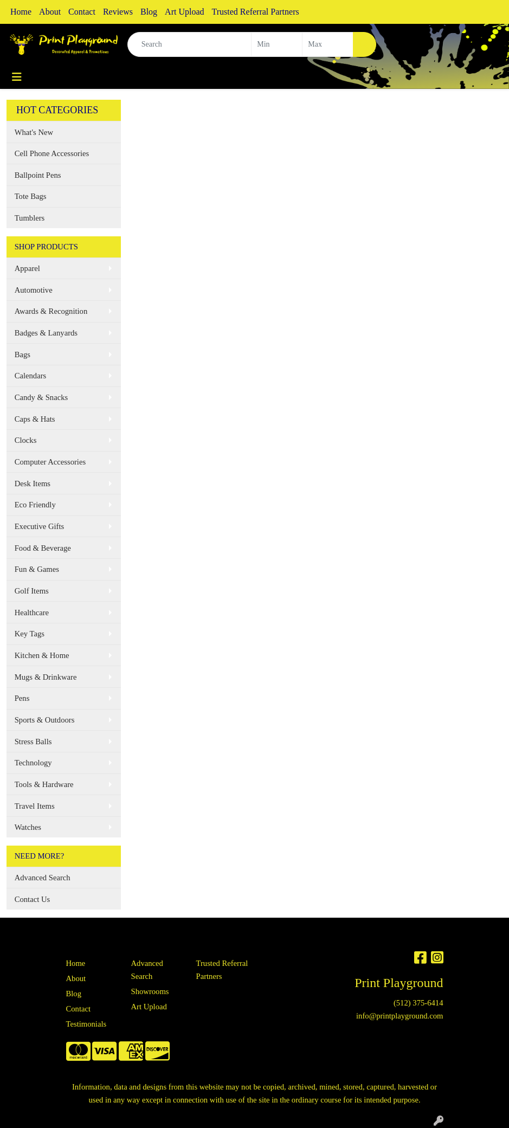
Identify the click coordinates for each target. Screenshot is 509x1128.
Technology (33, 762)
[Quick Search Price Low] (276, 44)
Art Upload (184, 11)
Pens (22, 698)
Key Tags (29, 633)
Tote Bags (31, 196)
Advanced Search (42, 877)
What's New (34, 132)
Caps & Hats (35, 419)
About (50, 11)
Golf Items (32, 590)
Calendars (31, 375)
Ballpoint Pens (38, 175)
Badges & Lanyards (46, 332)
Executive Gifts (40, 526)
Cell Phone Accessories (52, 153)
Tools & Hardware (44, 784)
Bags (22, 354)
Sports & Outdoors (45, 720)
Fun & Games (37, 569)
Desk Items (32, 483)
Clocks (26, 440)
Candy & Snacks (41, 397)
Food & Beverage (43, 548)
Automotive (34, 290)
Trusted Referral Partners (255, 11)
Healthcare (32, 612)
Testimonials (86, 1024)
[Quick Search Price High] (327, 44)
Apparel (27, 268)
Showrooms (150, 991)
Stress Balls (33, 741)
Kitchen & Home (42, 655)
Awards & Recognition (51, 311)
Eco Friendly (35, 504)
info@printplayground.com (399, 1015)
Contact (81, 11)
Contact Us (32, 899)
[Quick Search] (189, 44)
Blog (148, 11)
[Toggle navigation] (16, 77)
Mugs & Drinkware (46, 677)
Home (20, 11)
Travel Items (35, 806)
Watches (28, 827)
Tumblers (30, 218)
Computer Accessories (50, 461)
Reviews (118, 11)
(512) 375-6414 (418, 1002)
